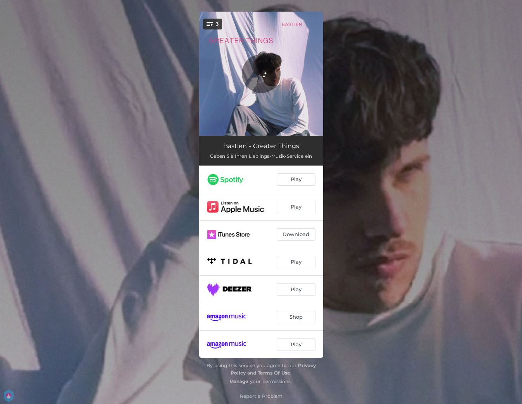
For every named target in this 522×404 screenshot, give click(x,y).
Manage (238, 381)
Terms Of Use (274, 373)
